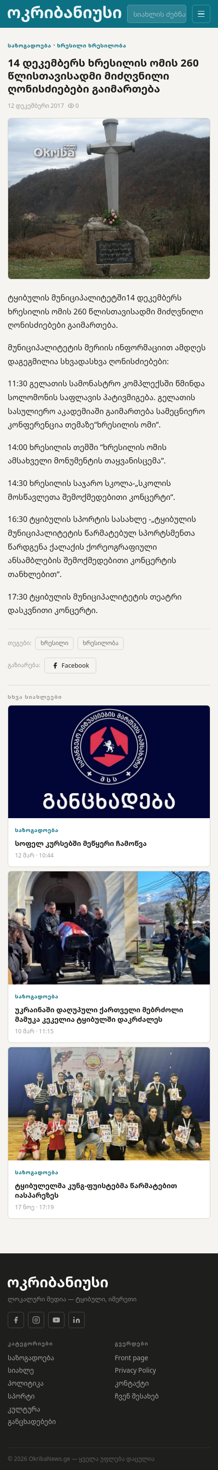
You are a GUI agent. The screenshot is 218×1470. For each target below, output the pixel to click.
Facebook (70, 665)
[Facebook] (16, 1320)
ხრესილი (71, 45)
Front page (131, 1357)
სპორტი (21, 1396)
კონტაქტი (132, 1383)
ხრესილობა (108, 45)
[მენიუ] (201, 14)
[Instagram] (36, 1320)
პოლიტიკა (26, 1383)
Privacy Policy (135, 1370)
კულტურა (24, 1408)
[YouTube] (56, 1320)
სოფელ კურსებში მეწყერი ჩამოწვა (81, 843)
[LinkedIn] (76, 1320)
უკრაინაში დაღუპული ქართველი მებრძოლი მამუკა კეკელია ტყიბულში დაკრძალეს (99, 1014)
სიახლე (21, 1370)
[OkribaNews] (64, 14)
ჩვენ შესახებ (137, 1396)
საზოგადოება (29, 45)
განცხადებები (32, 1421)
